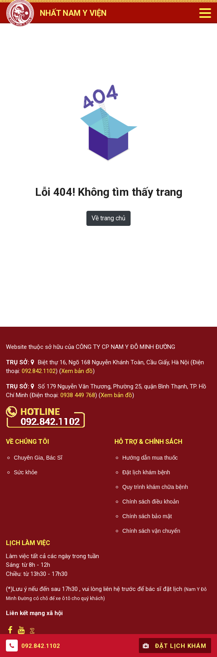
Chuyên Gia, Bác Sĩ (38, 457)
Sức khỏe (25, 472)
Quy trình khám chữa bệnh (155, 487)
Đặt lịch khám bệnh (146, 472)
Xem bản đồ (77, 371)
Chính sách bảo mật (147, 516)
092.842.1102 (39, 371)
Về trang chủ (108, 218)
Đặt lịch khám (173, 645)
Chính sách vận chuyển (151, 531)
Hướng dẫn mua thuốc (150, 457)
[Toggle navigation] (205, 13)
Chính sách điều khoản (150, 501)
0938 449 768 (77, 395)
